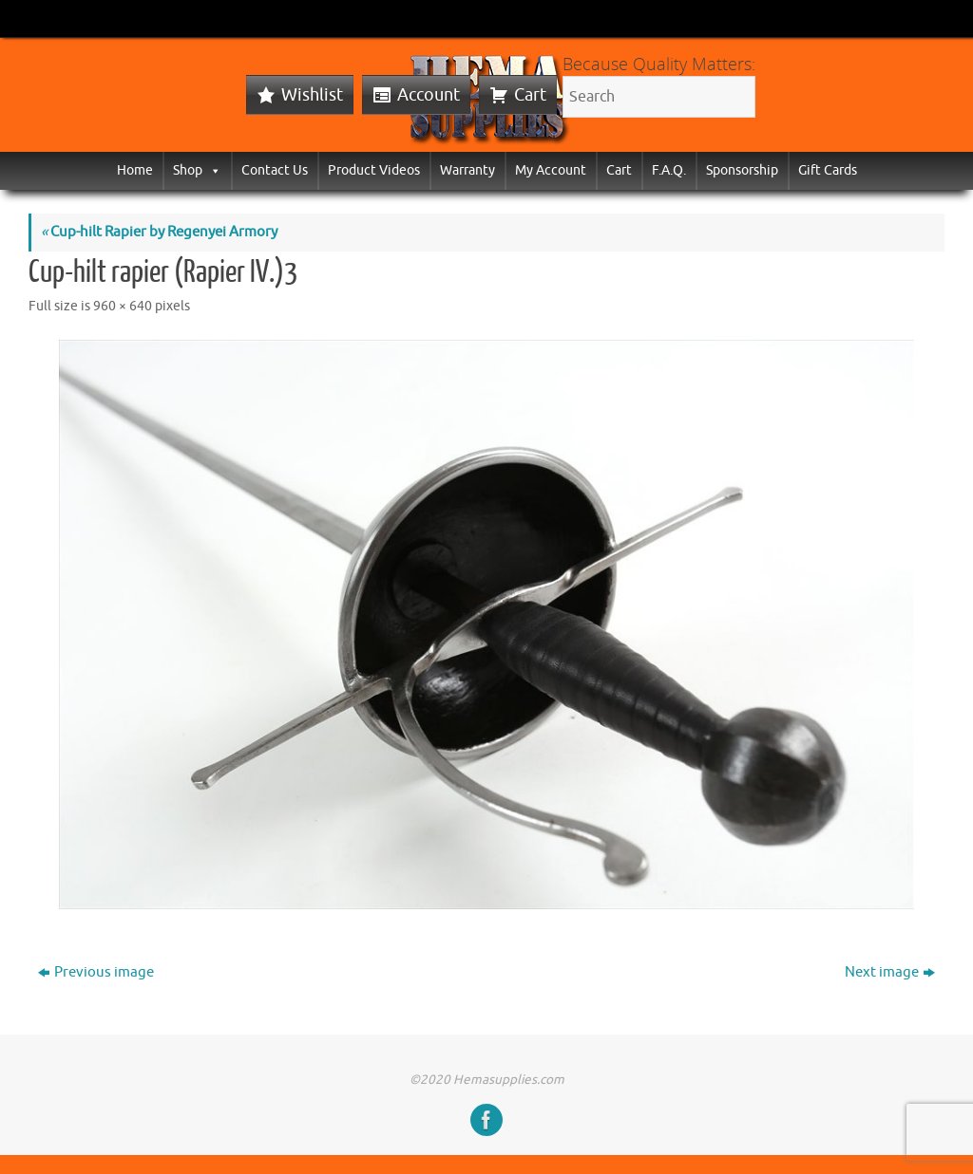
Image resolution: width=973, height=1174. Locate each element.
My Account (550, 170)
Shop (197, 170)
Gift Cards (827, 170)
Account (428, 94)
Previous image (96, 972)
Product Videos (374, 170)
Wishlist (312, 94)
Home (135, 170)
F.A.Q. (669, 170)
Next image (890, 972)
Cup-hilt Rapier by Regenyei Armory (159, 232)
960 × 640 (122, 306)
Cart (530, 94)
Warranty (467, 170)
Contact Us (274, 170)
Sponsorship (742, 170)
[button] (211, 170)
